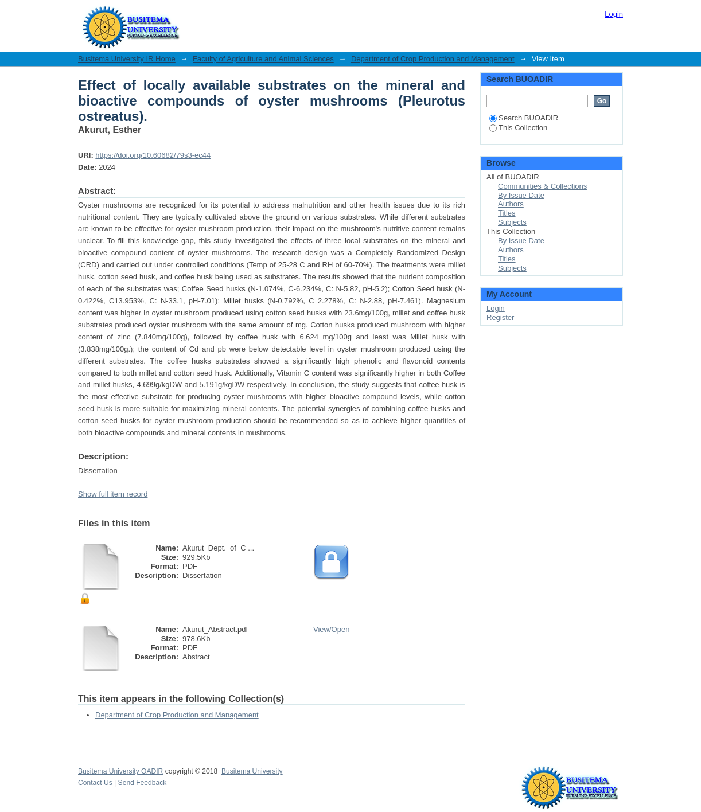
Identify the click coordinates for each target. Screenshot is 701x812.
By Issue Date (521, 195)
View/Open (331, 629)
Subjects (512, 222)
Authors (511, 204)
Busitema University (252, 771)
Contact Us (95, 783)
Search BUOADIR (523, 118)
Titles (507, 213)
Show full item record (112, 494)
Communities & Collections (542, 186)
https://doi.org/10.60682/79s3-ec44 (153, 155)
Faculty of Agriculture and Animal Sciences (263, 58)
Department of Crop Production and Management (433, 58)
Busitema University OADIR (120, 771)
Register (500, 317)
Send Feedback (142, 783)
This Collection (518, 127)
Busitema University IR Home (127, 58)
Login (614, 14)
